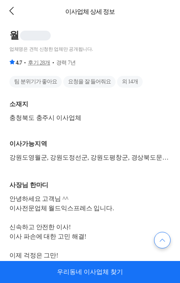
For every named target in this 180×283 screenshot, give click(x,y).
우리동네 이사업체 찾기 (90, 271)
